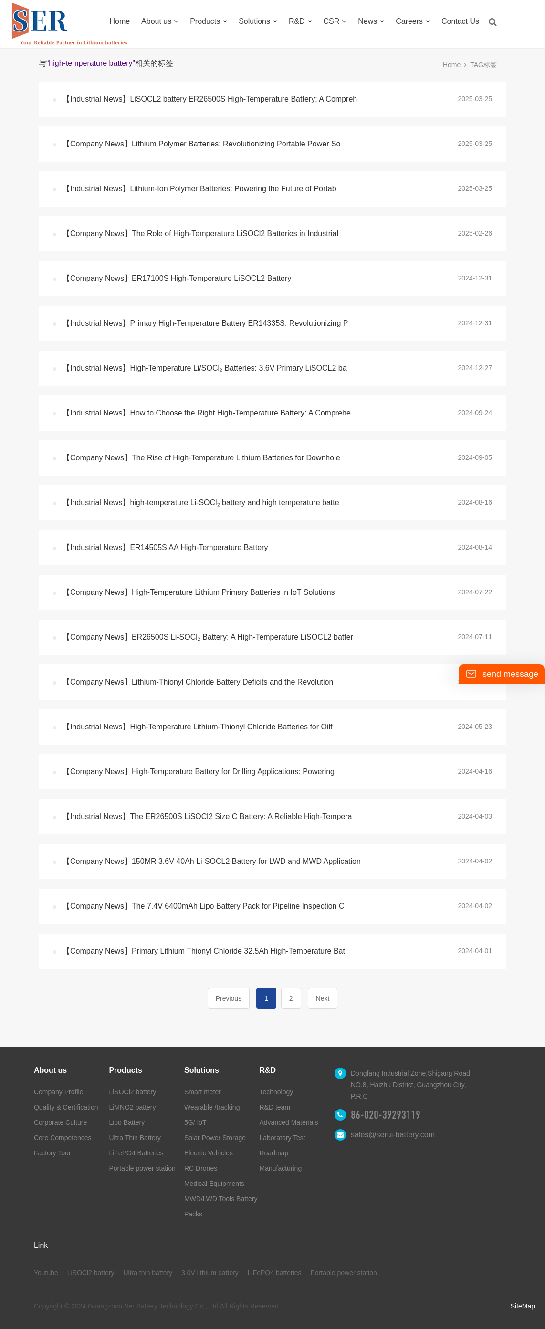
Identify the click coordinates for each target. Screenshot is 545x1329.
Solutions (258, 21)
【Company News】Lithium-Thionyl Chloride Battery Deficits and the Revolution (198, 682)
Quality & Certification (66, 1107)
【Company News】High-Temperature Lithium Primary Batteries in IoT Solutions (199, 592)
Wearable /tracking (212, 1107)
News (371, 21)
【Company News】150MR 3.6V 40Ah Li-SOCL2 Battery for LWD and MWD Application (212, 861)
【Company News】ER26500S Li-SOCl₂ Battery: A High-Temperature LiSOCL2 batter (208, 637)
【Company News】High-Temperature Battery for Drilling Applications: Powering (199, 772)
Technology (276, 1092)
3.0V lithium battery (210, 1273)
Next (323, 998)
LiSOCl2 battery (132, 1092)
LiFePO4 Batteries (136, 1153)
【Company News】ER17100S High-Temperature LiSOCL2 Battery (177, 278)
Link (41, 1245)
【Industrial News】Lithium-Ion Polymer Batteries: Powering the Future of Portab (199, 189)
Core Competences (63, 1138)
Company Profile (59, 1092)
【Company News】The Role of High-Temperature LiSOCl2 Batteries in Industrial (200, 233)
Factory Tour (52, 1153)
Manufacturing (280, 1168)
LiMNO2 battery (132, 1107)
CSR (335, 21)
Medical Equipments (214, 1183)
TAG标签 (483, 65)
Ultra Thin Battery (135, 1138)
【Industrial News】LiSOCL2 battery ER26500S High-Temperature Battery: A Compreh (210, 99)
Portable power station (142, 1168)
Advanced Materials (288, 1122)
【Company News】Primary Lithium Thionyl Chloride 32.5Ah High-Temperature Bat (204, 951)
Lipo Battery (127, 1122)
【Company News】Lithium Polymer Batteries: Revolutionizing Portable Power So (201, 144)
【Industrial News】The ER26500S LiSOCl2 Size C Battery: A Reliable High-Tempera (207, 816)
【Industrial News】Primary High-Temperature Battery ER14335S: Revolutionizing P (205, 323)
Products (208, 21)
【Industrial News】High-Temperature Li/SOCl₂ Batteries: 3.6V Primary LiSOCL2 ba (205, 368)
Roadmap (273, 1153)
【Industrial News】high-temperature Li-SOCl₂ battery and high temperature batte (201, 502)
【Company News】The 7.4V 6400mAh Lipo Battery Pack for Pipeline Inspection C (204, 906)
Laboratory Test (282, 1138)
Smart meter (202, 1092)
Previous (228, 998)
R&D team (274, 1107)
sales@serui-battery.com (393, 1135)
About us (159, 21)
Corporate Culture (60, 1122)
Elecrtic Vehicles (208, 1153)
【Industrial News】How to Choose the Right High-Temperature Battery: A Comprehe (207, 413)
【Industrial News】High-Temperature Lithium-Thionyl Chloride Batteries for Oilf (198, 727)
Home (120, 21)
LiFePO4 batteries (275, 1273)
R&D (300, 21)
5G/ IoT (195, 1122)
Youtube (46, 1273)
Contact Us (460, 21)
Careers (413, 21)
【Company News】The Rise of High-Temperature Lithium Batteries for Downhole (201, 458)
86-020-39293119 (385, 1115)
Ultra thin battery (147, 1273)
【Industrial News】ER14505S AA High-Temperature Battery (165, 547)
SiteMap (523, 1306)
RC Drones (200, 1168)
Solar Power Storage (215, 1138)
